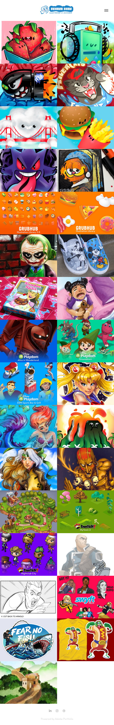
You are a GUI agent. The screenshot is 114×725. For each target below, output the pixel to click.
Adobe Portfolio (64, 718)
